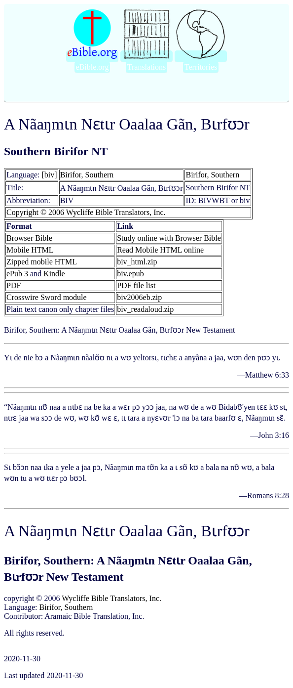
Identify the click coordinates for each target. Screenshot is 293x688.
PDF (13, 285)
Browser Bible (29, 238)
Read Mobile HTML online (160, 250)
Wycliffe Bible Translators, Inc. (111, 598)
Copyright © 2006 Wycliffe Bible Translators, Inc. (86, 212)
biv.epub (130, 273)
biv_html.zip (137, 262)
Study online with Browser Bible (169, 238)
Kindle (54, 273)
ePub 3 (17, 273)
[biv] (49, 175)
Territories (200, 67)
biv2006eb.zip (139, 297)
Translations (146, 67)
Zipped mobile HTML (41, 262)
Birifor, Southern (87, 175)
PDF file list (136, 285)
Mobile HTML (30, 250)
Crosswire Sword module (46, 297)
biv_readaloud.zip (145, 309)
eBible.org (92, 67)
